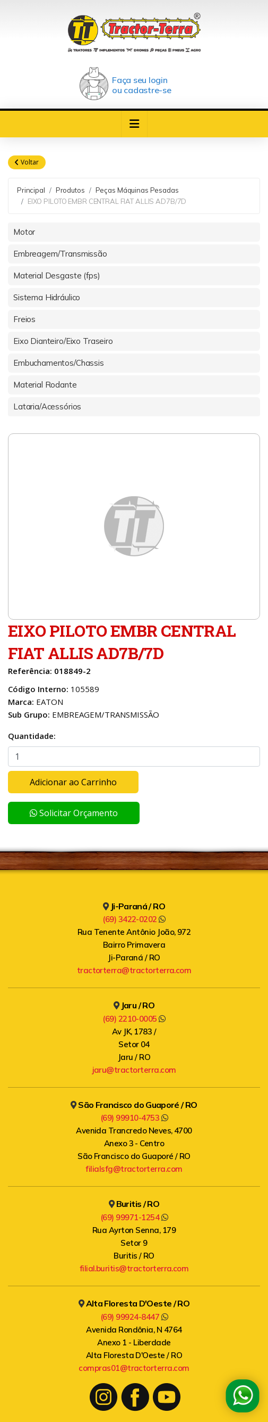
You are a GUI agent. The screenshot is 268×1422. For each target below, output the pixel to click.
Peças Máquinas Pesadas (137, 190)
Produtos (70, 190)
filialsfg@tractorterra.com (133, 1169)
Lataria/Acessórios (47, 406)
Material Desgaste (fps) (56, 275)
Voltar (27, 162)
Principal (31, 190)
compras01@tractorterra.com (134, 1368)
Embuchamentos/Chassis (58, 363)
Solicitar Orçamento (74, 813)
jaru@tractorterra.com (134, 1070)
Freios (24, 319)
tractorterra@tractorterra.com (134, 970)
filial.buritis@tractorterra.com (134, 1268)
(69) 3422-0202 (134, 919)
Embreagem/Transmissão (60, 254)
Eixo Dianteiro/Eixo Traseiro (63, 341)
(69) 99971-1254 (134, 1217)
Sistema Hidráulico (46, 297)
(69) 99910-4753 (134, 1118)
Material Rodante (45, 385)
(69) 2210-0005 (134, 1019)
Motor (24, 232)
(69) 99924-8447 (134, 1317)
